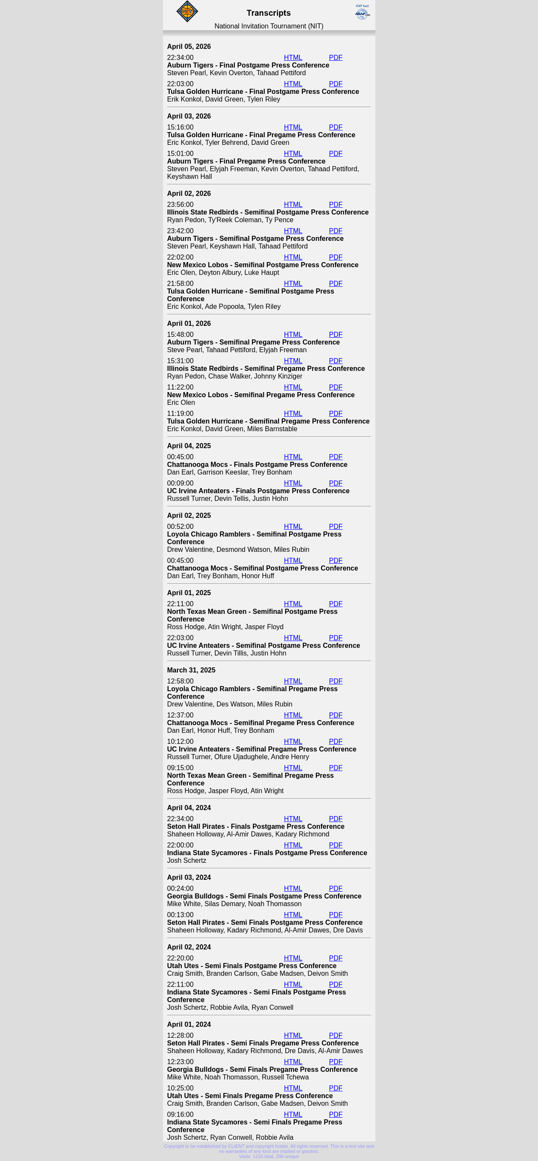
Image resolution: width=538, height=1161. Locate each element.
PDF (336, 57)
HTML (293, 57)
